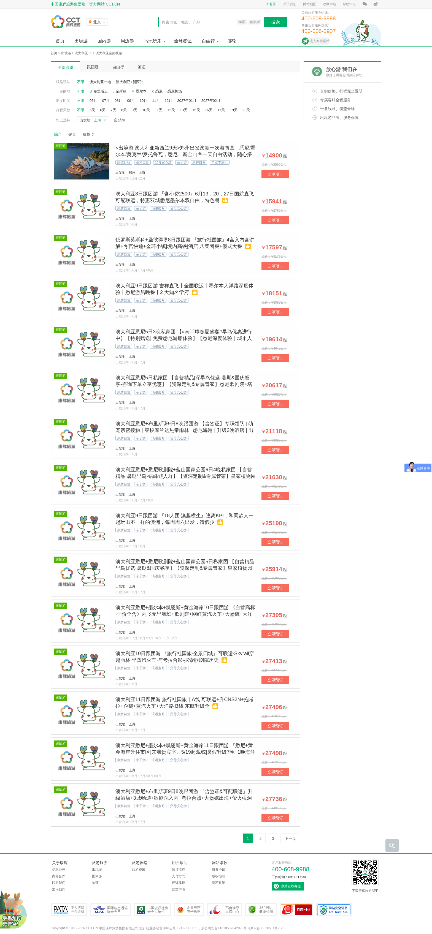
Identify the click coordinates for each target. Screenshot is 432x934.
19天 (233, 110)
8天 (124, 110)
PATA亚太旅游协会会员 (69, 909)
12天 (171, 110)
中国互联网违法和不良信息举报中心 (224, 909)
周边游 (127, 41)
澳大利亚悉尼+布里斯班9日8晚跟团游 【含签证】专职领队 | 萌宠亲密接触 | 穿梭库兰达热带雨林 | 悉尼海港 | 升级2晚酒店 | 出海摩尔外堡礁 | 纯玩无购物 (184, 430)
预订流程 (178, 870)
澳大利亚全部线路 (109, 53)
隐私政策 (218, 883)
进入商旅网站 (320, 41)
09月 (130, 101)
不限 (80, 82)
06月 (93, 101)
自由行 (208, 41)
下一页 (290, 838)
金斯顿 (121, 91)
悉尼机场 (175, 91)
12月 (168, 101)
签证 (141, 67)
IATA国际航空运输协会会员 (110, 909)
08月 (118, 101)
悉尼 (159, 91)
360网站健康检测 (261, 909)
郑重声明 (178, 889)
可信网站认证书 (296, 909)
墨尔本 (141, 91)
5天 (92, 110)
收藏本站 (329, 4)
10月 (143, 101)
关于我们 (289, 4)
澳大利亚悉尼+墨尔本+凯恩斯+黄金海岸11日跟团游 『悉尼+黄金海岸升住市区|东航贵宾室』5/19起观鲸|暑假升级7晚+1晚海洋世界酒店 (185, 752)
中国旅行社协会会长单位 (152, 909)
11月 (156, 101)
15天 (196, 110)
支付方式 (178, 876)
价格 (88, 134)
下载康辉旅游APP (365, 876)
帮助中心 (349, 4)
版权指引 (218, 876)
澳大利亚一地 (100, 82)
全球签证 (183, 41)
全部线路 (65, 67)
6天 (103, 110)
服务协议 (218, 870)
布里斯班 (100, 91)
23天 (246, 110)
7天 (113, 110)
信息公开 (58, 870)
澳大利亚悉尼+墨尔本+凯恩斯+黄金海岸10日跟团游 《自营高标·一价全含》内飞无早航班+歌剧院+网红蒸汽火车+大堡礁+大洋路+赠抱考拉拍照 (185, 614)
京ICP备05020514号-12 (265, 928)
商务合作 (58, 876)
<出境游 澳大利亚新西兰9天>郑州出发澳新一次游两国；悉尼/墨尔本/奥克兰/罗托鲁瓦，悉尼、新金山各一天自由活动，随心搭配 (185, 154)
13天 (183, 110)
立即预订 (275, 174)
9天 (134, 110)
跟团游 (93, 67)
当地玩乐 (152, 41)
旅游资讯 (138, 870)
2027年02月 (210, 101)
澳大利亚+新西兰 (129, 82)
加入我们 (58, 889)
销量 (72, 134)
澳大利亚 (81, 53)
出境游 (81, 41)
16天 (208, 110)
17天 (221, 110)
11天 (158, 110)
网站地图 (309, 4)
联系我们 (58, 883)
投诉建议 (178, 883)
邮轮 (232, 41)
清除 (121, 120)
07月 (105, 101)
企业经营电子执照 (189, 909)
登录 (272, 4)
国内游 (104, 41)
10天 (146, 110)
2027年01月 (186, 101)
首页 (60, 41)
